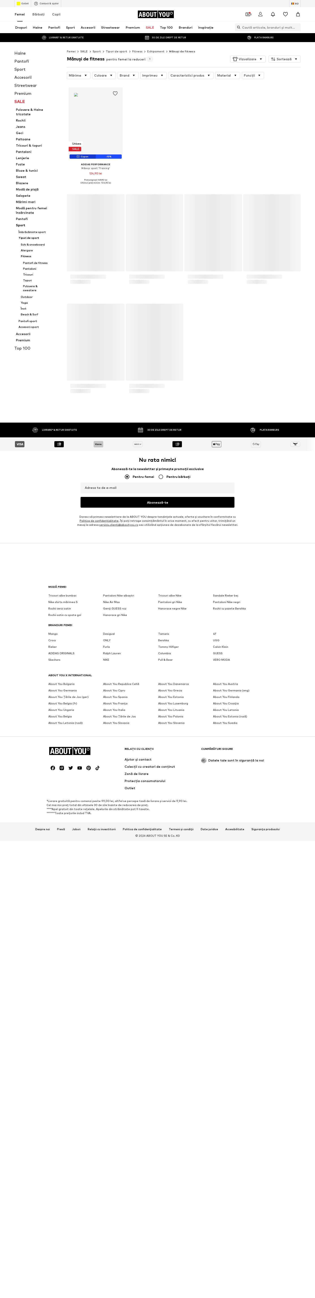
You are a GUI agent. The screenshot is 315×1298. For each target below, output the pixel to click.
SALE (84, 51)
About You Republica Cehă (121, 1231)
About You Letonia (226, 1257)
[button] (248, 59)
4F (214, 1181)
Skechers (54, 1207)
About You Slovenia (171, 1270)
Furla (106, 1194)
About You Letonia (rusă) (65, 1270)
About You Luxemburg (173, 1250)
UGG (216, 1187)
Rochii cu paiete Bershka (229, 1155)
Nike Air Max (111, 1149)
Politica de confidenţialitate (99, 1068)
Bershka (163, 1187)
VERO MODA (221, 1207)
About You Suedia (225, 1270)
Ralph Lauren (112, 1200)
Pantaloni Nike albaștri (118, 1142)
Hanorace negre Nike (172, 1155)
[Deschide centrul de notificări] (273, 14)
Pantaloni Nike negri (226, 1149)
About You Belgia (60, 1263)
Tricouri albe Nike (169, 1142)
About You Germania (62, 1237)
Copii (56, 14)
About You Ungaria (61, 1257)
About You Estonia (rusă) (230, 1263)
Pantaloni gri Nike (170, 1149)
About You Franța (115, 1250)
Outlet (23, 3)
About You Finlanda (226, 1244)
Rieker (52, 1194)
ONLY (107, 1187)
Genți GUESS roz (114, 1155)
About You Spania (115, 1244)
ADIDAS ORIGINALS (61, 1200)
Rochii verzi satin (59, 1155)
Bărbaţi (38, 14)
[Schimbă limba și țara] (294, 3)
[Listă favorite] (285, 14)
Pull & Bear (165, 1207)
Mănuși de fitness (182, 51)
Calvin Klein (220, 1194)
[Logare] (260, 14)
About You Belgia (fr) (62, 1250)
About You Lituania (171, 1257)
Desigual (109, 1181)
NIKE (106, 1207)
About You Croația (226, 1250)
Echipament (155, 51)
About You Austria (225, 1231)
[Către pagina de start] (156, 14)
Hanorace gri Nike (115, 1162)
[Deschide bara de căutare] (237, 27)
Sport (97, 51)
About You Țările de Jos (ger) (68, 1244)
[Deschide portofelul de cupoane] (248, 14)
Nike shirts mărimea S (63, 1149)
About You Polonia (170, 1263)
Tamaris (163, 1181)
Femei (20, 14)
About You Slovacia (116, 1270)
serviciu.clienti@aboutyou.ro (118, 1072)
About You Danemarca (173, 1231)
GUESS (218, 1200)
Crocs (52, 1187)
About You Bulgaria (61, 1231)
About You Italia (114, 1257)
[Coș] (298, 14)
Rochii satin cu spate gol (64, 1162)
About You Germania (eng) (231, 1237)
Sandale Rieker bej (225, 1142)
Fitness (137, 51)
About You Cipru (114, 1237)
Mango (53, 1181)
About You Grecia (170, 1237)
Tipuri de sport (117, 51)
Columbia (164, 1200)
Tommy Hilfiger (168, 1194)
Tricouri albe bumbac (62, 1142)
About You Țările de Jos (119, 1263)
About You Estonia (171, 1244)
